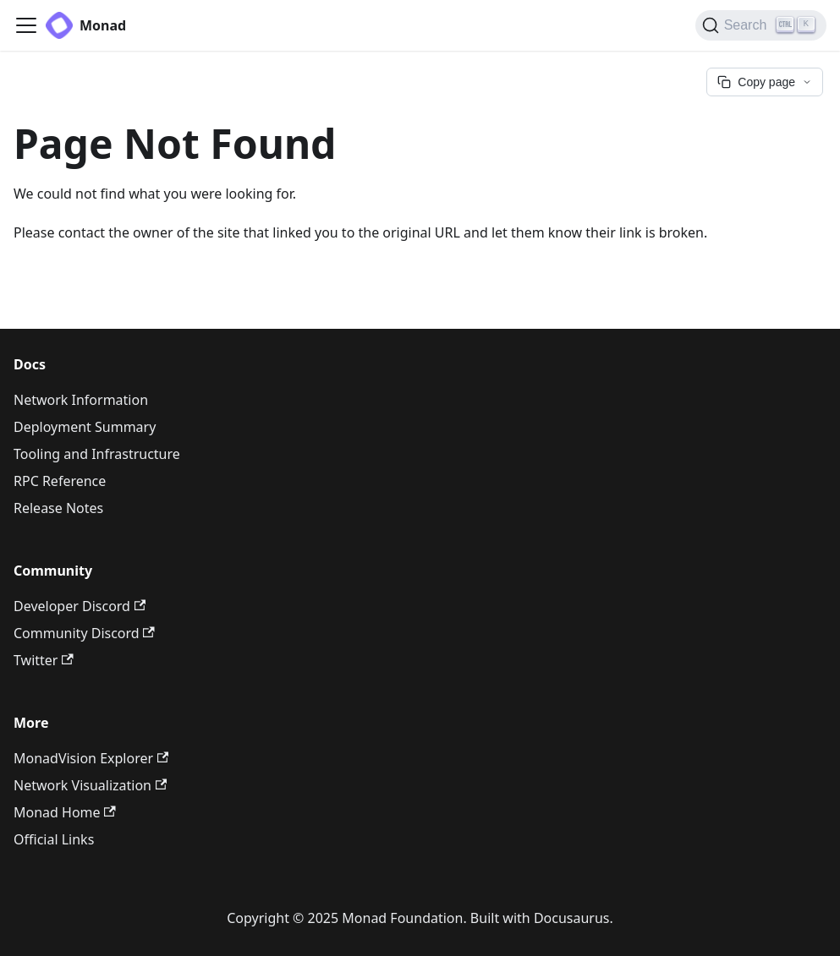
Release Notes (58, 508)
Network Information (81, 400)
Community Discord (84, 633)
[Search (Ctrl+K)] (760, 25)
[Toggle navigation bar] (26, 25)
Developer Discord (79, 606)
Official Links (54, 839)
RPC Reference (60, 481)
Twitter (44, 660)
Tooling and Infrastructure (97, 454)
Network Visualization (90, 785)
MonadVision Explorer (91, 758)
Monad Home (65, 812)
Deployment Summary (85, 427)
